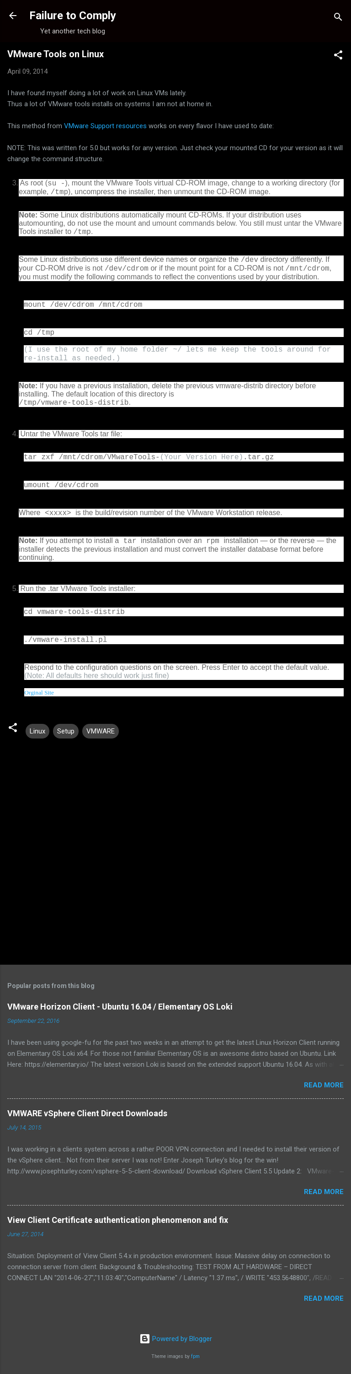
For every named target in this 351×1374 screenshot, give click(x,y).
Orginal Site (39, 692)
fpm (195, 1356)
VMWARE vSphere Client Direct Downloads (87, 1113)
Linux (37, 731)
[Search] (338, 19)
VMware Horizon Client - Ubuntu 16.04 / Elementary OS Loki (120, 1006)
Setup (65, 731)
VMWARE (100, 731)
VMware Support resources (105, 126)
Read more (324, 1085)
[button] (338, 56)
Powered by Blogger (175, 1339)
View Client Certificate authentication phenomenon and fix (117, 1220)
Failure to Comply (72, 15)
